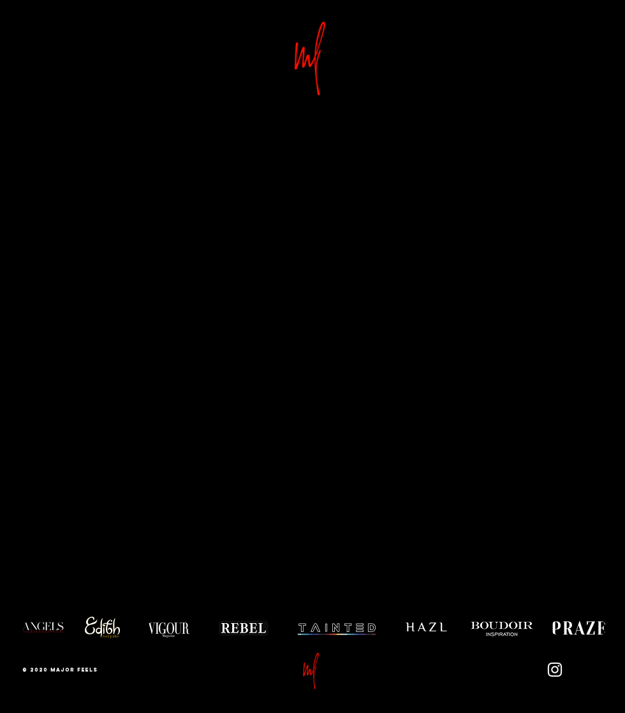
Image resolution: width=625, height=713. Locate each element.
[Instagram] (554, 669)
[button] (312, 669)
